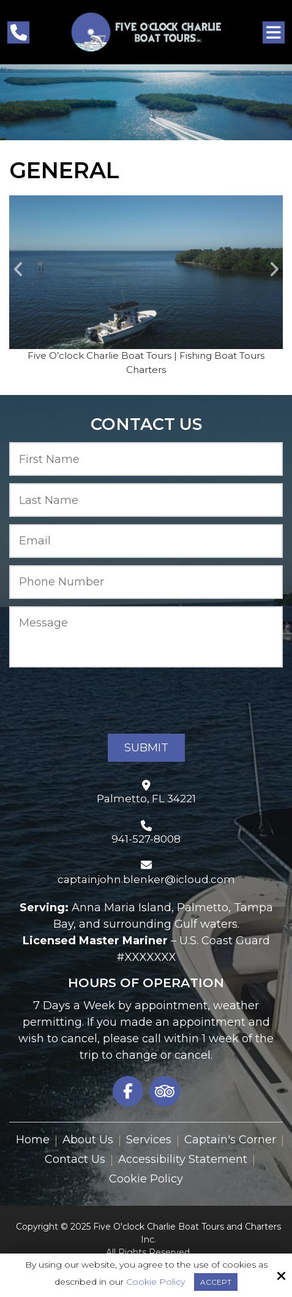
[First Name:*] (146, 459)
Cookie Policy (155, 1282)
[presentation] (102, 700)
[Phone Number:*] (146, 582)
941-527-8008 (146, 839)
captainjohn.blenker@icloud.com (146, 879)
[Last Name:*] (146, 500)
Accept (215, 1282)
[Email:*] (146, 541)
